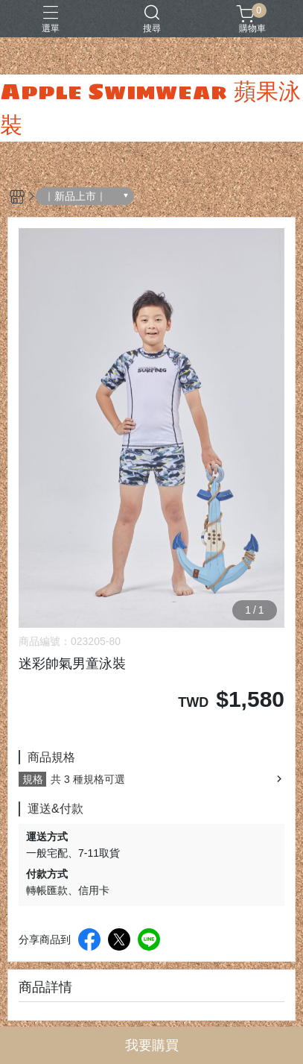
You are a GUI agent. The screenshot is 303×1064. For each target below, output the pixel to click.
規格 (32, 779)
